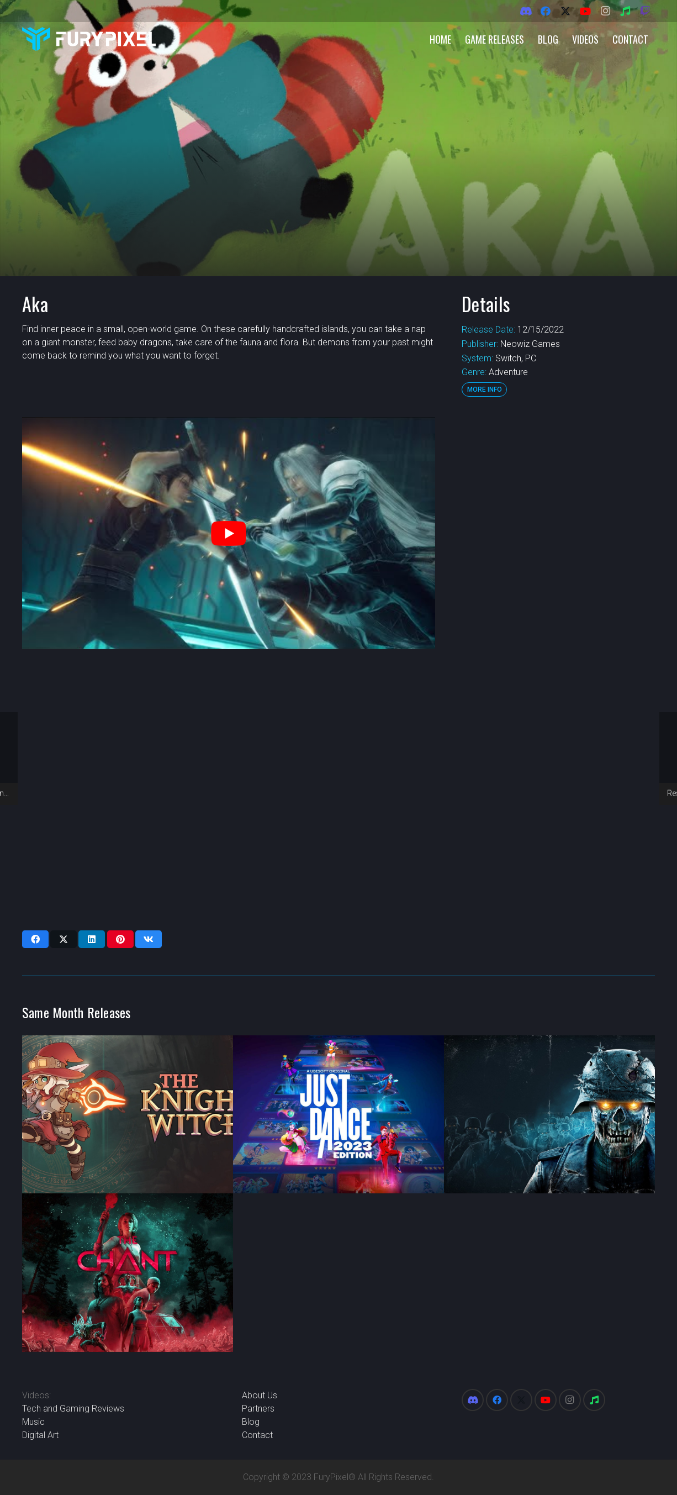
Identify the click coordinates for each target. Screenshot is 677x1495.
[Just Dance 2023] (338, 1114)
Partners (258, 1408)
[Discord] (526, 11)
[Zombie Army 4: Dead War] (549, 1114)
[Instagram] (605, 11)
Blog (251, 1422)
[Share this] (35, 939)
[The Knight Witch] (127, 1114)
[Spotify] (625, 11)
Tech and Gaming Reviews (73, 1408)
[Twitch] (645, 11)
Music (33, 1422)
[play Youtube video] (228, 533)
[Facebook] (546, 11)
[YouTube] (585, 11)
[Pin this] (120, 939)
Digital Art (40, 1435)
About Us (259, 1395)
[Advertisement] (557, 583)
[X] (565, 11)
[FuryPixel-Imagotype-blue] (89, 39)
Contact (257, 1435)
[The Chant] (127, 1272)
